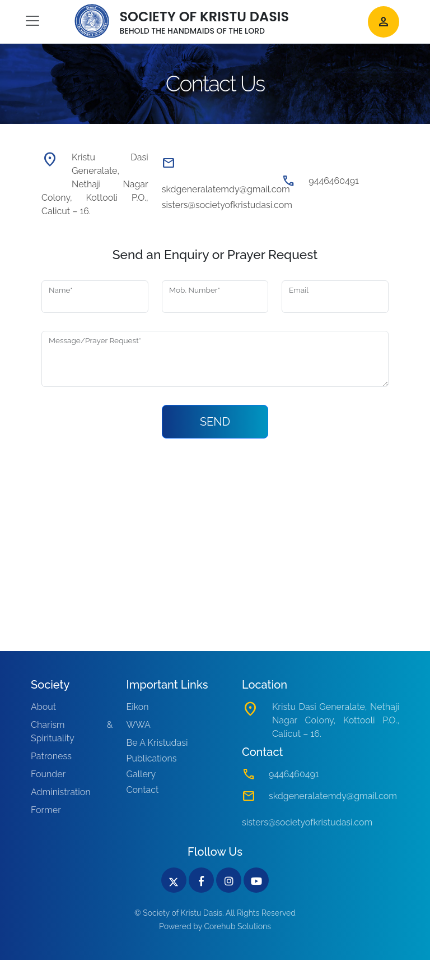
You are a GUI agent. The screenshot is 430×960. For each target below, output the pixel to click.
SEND (215, 421)
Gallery (141, 774)
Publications (152, 758)
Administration (61, 792)
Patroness (51, 756)
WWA (139, 724)
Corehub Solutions (237, 926)
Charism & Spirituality (72, 731)
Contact (143, 789)
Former (46, 810)
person (383, 22)
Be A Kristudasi (157, 742)
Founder (48, 774)
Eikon (138, 706)
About (43, 706)
